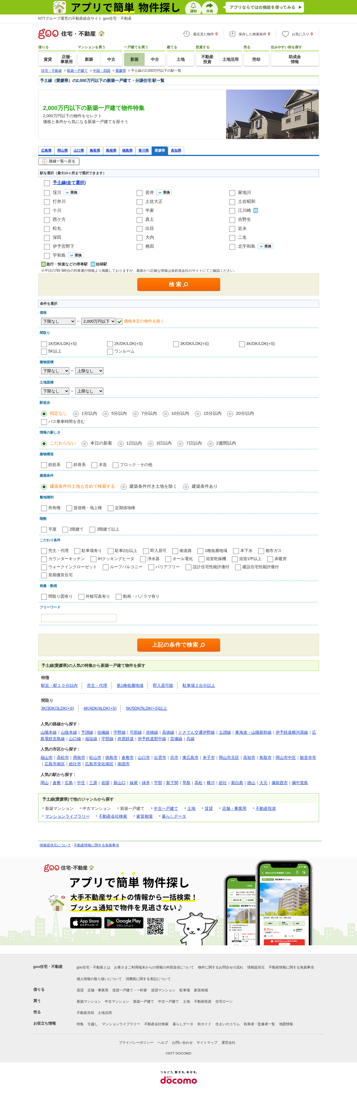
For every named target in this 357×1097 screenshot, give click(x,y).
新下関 (172, 782)
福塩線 (91, 738)
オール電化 (183, 558)
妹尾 (134, 782)
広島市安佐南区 (99, 764)
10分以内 (180, 413)
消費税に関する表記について (148, 979)
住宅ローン (224, 1001)
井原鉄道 (126, 738)
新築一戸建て (143, 1001)
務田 (149, 246)
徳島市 (111, 757)
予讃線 (87, 732)
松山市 (95, 757)
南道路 (186, 550)
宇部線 (107, 738)
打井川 (59, 201)
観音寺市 (308, 757)
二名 (242, 237)
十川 (57, 210)
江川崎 (244, 210)
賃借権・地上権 (88, 507)
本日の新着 (101, 443)
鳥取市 (265, 757)
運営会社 (228, 1043)
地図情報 (286, 1024)
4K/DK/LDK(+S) (260, 343)
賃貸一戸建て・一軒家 (129, 990)
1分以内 (89, 413)
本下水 (246, 550)
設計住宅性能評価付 (211, 566)
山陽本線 (49, 732)
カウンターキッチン (66, 558)
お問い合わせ (182, 1043)
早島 (186, 782)
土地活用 (105, 1013)
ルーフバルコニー (126, 566)
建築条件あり (205, 486)
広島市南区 (55, 764)
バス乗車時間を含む (66, 421)
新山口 (119, 782)
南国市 (124, 764)
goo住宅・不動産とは (93, 967)
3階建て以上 (108, 529)
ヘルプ (163, 1043)
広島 (69, 782)
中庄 (81, 782)
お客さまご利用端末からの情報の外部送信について (154, 967)
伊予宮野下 (63, 246)
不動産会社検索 (113, 816)
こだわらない (63, 443)
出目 (149, 228)
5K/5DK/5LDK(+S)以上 (146, 708)
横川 (211, 782)
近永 (242, 228)
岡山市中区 (286, 757)
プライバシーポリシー (136, 1043)
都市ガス (274, 550)
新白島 (237, 782)
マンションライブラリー (67, 816)
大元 (263, 782)
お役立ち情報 (44, 1023)
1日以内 (134, 443)
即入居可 (158, 550)
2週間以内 (226, 443)
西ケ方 (59, 219)
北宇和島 (246, 246)
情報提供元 (256, 967)
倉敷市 (128, 757)
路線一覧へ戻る (58, 161)
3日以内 (164, 443)
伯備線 (103, 732)
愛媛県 (160, 150)
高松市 (63, 757)
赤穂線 (152, 732)
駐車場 (185, 990)
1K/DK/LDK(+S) (62, 343)
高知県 (176, 150)
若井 (149, 192)
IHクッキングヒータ (116, 558)
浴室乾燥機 (216, 558)
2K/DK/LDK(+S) (128, 343)
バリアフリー (167, 566)
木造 (103, 464)
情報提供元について (55, 845)
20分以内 (245, 413)
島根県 (111, 150)
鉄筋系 (54, 464)
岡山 (45, 782)
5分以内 (119, 413)
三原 (93, 782)
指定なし (58, 413)
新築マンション (89, 1001)
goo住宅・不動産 (48, 966)
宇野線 (119, 732)
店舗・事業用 (234, 808)
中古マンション (117, 1001)
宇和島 (59, 255)
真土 (149, 219)
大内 (149, 237)
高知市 (249, 757)
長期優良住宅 (60, 575)
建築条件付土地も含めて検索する (82, 486)
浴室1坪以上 (250, 558)
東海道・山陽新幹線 (253, 732)
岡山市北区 (229, 757)
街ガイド (204, 1024)
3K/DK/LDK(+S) (194, 343)
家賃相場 (144, 816)
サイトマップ (207, 1043)
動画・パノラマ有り (141, 596)
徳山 (251, 782)
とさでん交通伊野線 (196, 732)
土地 (191, 808)
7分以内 (149, 413)
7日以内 (194, 443)
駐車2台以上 (126, 550)
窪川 (57, 192)
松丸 (57, 228)
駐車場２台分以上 (199, 685)
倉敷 (57, 782)
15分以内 (212, 413)
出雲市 (160, 757)
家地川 (244, 192)
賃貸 (209, 808)
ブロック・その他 (136, 464)
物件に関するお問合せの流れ (220, 967)
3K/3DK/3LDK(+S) (57, 708)
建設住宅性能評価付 (260, 566)
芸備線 (176, 738)
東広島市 (190, 757)
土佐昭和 (246, 201)
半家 (149, 210)
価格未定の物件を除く (144, 321)
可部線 (136, 732)
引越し (92, 1024)
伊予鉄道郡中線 (152, 738)
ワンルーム (124, 351)
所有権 (54, 507)
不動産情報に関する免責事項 (96, 845)
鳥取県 (95, 150)
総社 (223, 782)
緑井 (146, 782)
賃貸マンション (163, 990)
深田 (57, 237)
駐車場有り (92, 550)
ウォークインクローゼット (72, 566)
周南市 (79, 757)
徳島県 (127, 150)
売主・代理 (58, 550)
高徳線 (168, 732)
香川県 (143, 150)
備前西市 (280, 782)
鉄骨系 (80, 464)
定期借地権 (125, 507)
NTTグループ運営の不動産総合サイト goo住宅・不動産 (85, 18)
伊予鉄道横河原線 (292, 732)
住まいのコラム (227, 1024)
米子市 (209, 757)
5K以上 (54, 351)
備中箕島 (300, 782)
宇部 (158, 782)
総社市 (75, 764)
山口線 (75, 738)
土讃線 (225, 732)
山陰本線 (69, 732)
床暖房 (280, 558)
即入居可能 (163, 685)
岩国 (105, 782)
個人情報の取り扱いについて (99, 979)
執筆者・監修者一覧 (259, 1024)
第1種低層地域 (130, 685)
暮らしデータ (174, 816)
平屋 (52, 529)
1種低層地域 (216, 550)
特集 (80, 1024)
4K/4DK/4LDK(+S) (99, 708)
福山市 (47, 757)
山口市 (144, 757)
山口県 (79, 150)
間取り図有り (60, 596)
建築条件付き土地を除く (153, 486)
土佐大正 (154, 201)
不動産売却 (85, 1013)
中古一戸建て (166, 808)
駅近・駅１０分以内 (59, 685)
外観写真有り (98, 596)
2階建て (76, 529)
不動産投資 (266, 808)
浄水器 (153, 558)
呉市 (174, 757)
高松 (199, 782)
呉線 (190, 738)
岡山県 (62, 150)
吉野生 (244, 219)
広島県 (46, 150)
